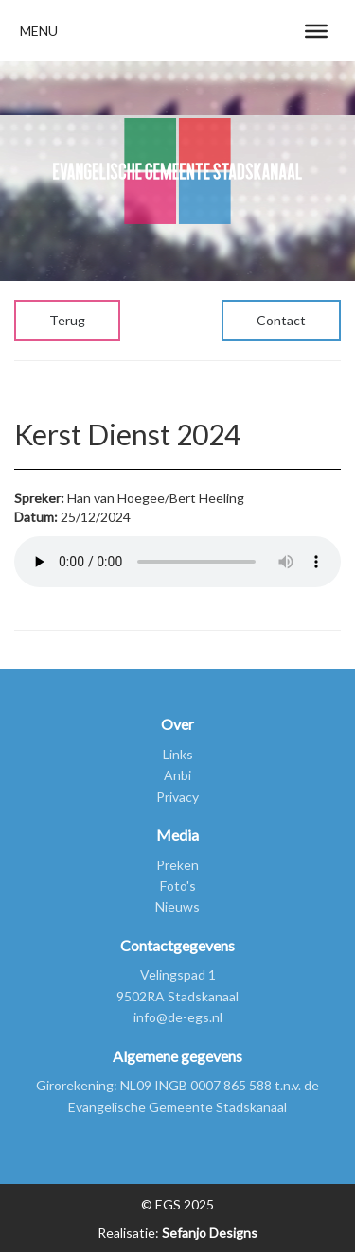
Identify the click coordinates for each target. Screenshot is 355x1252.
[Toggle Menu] (316, 30)
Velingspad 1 (178, 974)
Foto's (178, 886)
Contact (281, 320)
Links (178, 754)
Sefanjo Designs (208, 1233)
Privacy (177, 797)
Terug (67, 320)
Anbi (177, 775)
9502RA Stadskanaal (177, 996)
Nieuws (177, 906)
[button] (39, 30)
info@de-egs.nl (177, 1017)
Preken (177, 865)
